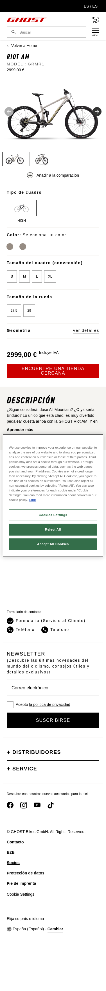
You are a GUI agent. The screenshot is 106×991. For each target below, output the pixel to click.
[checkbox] (53, 704)
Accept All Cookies (53, 544)
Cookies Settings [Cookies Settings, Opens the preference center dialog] (53, 515)
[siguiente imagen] (97, 111)
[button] (53, 113)
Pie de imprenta (21, 883)
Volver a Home (22, 45)
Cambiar (55, 929)
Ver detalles (86, 330)
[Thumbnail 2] (41, 159)
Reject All (53, 529)
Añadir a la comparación (58, 175)
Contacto (15, 842)
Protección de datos (25, 873)
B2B (11, 852)
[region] (53, 495)
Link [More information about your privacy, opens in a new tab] (32, 500)
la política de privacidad (49, 704)
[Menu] (92, 32)
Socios (13, 862)
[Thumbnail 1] (14, 159)
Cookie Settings (20, 894)
